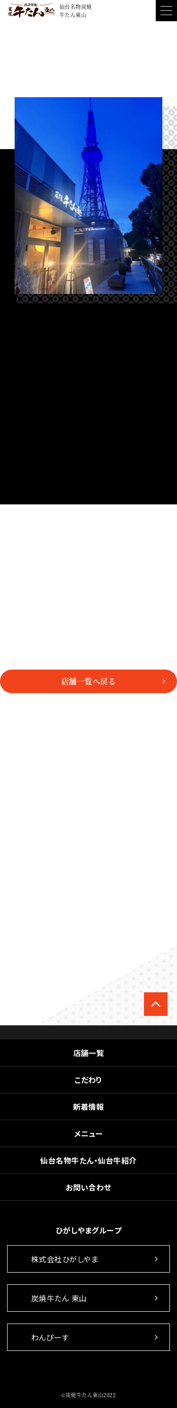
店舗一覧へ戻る (88, 681)
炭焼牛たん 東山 (59, 1298)
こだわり (88, 1079)
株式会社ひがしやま (64, 1259)
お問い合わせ (88, 1187)
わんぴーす (49, 1337)
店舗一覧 (88, 1052)
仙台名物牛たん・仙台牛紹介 (88, 1160)
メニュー (88, 1133)
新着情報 (88, 1106)
